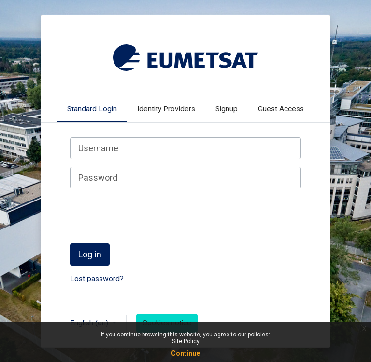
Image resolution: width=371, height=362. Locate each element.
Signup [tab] (226, 109)
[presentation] (143, 215)
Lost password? (97, 278)
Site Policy (186, 341)
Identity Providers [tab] (166, 109)
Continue (185, 353)
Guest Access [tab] (281, 109)
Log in (89, 254)
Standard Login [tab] (92, 109)
